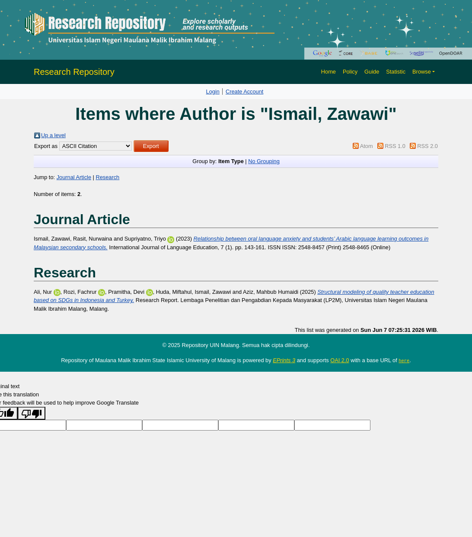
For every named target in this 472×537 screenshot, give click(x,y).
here (404, 360)
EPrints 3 (284, 360)
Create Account (245, 91)
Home (328, 71)
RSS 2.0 (427, 146)
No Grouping (264, 161)
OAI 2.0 (339, 360)
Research (107, 177)
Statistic (395, 71)
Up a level (53, 135)
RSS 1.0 (395, 146)
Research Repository (74, 72)
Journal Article (74, 177)
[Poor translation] (31, 413)
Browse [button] (421, 71)
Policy (350, 71)
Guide (371, 71)
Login (213, 91)
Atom (366, 146)
